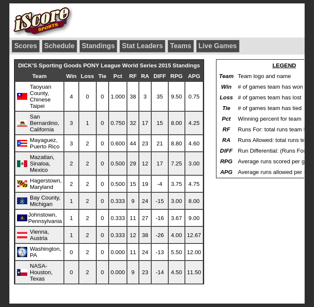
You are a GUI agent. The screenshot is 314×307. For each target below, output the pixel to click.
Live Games (218, 45)
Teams (180, 45)
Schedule (59, 45)
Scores (25, 45)
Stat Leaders (142, 45)
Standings (98, 45)
